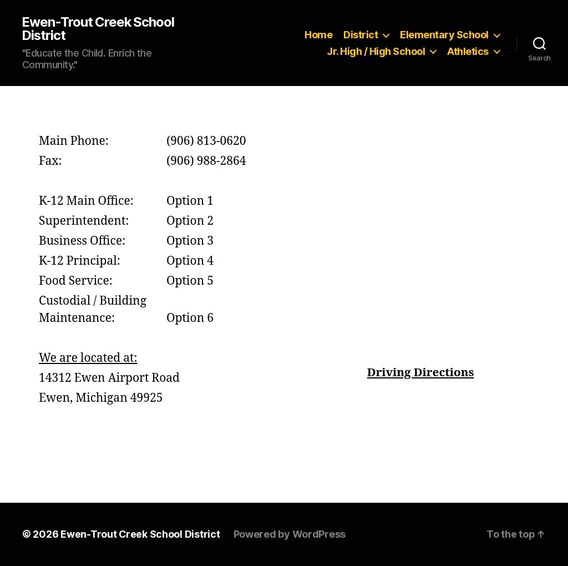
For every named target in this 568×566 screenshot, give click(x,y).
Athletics (468, 51)
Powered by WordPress (290, 534)
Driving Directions (420, 373)
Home (318, 35)
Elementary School (444, 35)
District (360, 35)
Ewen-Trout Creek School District (99, 29)
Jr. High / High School (376, 51)
